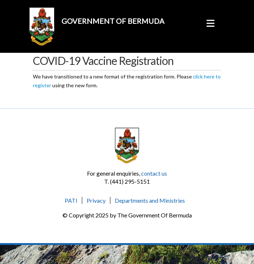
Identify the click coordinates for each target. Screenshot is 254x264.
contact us (154, 173)
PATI (71, 200)
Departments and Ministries (150, 200)
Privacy (96, 200)
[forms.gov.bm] (42, 23)
